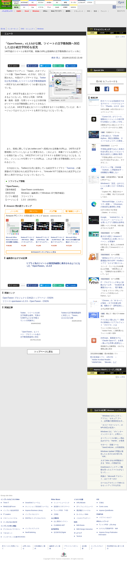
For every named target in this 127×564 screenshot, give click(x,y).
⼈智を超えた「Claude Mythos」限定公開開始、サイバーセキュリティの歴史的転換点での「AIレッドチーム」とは (112, 141)
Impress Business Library (34, 510)
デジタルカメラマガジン (11, 529)
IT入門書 (53, 211)
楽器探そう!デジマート (62, 506)
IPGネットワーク (103, 521)
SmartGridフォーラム (32, 503)
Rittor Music (55, 499)
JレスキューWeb (82, 514)
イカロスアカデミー (83, 518)
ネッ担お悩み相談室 (10, 522)
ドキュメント (78, 11)
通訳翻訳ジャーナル (83, 510)
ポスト (15, 66)
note (60, 66)
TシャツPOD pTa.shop (107, 525)
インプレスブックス (32, 528)
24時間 (102, 33)
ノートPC (14, 211)
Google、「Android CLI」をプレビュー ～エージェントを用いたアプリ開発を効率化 (112, 219)
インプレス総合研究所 (11, 510)
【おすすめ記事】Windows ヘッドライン (109, 410)
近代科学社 (55, 529)
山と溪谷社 (55, 518)
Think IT (6, 503)
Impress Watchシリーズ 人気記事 (108, 370)
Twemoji (70, 168)
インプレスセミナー (32, 514)
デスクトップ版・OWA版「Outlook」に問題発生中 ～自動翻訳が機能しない (112, 169)
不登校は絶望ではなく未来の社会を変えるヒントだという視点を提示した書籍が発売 (112, 151)
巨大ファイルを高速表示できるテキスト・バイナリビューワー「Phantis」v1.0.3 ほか (112, 103)
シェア (34, 66)
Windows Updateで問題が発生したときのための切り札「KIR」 (112, 453)
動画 (95, 11)
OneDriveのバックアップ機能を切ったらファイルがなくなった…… (112, 469)
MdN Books (80, 525)
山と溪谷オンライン (61, 521)
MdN (75, 522)
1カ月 (121, 33)
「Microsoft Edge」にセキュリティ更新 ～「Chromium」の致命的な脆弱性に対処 (112, 204)
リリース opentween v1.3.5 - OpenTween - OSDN (26, 301)
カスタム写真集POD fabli (108, 528)
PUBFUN (100, 514)
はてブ (47, 66)
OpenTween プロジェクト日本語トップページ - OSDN (28, 298)
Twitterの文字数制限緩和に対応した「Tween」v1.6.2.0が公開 (71, 315)
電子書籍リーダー (72, 211)
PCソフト (34, 211)
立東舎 (56, 514)
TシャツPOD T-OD (61, 510)
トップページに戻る (43, 352)
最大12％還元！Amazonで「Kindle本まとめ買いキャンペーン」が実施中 (112, 238)
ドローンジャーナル (10, 518)
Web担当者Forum (9, 506)
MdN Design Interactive (84, 529)
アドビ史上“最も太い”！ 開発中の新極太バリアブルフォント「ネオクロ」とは (112, 322)
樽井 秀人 (55, 58)
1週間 (112, 33)
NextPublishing (30, 532)
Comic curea (103, 506)
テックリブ (78, 533)
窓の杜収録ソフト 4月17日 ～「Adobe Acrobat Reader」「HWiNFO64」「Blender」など (103, 359)
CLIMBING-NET (59, 525)
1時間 (92, 33)
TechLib (79, 536)
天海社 (101, 503)
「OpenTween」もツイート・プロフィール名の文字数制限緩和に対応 (30, 334)
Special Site (99, 70)
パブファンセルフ (105, 517)
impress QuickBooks (106, 510)
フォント (104, 11)
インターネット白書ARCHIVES (14, 537)
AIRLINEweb (80, 503)
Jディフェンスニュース (84, 506)
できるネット (8, 533)
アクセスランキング (102, 29)
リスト (23, 66)
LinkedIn (73, 66)
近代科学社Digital (60, 532)
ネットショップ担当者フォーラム (37, 506)
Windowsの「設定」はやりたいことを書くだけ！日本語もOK (112, 186)
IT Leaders (7, 514)
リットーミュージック (61, 503)
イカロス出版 (78, 499)
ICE (98, 499)
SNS (88, 11)
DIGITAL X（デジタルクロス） (36, 518)
